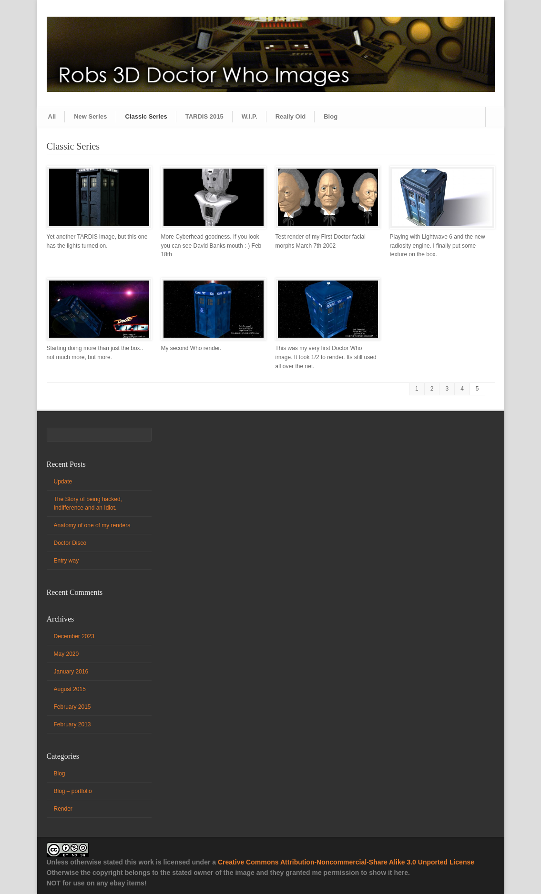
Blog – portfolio (73, 791)
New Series (90, 116)
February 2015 (72, 706)
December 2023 (74, 636)
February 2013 (72, 724)
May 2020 (66, 654)
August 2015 (70, 689)
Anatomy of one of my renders (92, 525)
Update (63, 481)
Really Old (291, 116)
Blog (330, 116)
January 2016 (71, 671)
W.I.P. (249, 116)
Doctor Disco (70, 543)
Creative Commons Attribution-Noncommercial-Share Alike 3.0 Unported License (346, 862)
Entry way (66, 560)
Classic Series (146, 116)
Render (63, 808)
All (52, 116)
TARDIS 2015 (204, 116)
